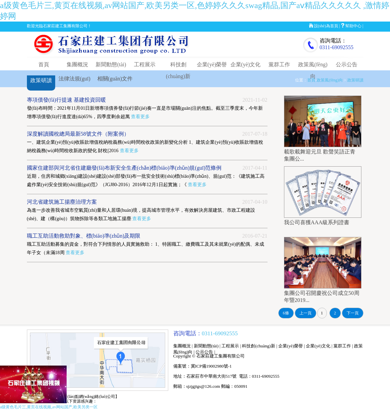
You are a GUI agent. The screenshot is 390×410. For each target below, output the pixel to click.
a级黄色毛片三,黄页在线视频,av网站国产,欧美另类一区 (49, 407)
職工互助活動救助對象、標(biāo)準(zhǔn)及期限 (84, 236)
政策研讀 (41, 80)
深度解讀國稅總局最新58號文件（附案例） (78, 134)
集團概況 (77, 64)
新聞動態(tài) (111, 64)
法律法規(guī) (75, 78)
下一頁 (353, 313)
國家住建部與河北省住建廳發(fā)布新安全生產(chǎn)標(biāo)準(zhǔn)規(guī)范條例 (124, 168)
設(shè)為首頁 (326, 26)
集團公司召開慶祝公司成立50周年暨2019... (322, 293)
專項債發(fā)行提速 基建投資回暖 (66, 100)
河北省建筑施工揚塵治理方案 (62, 202)
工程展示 (144, 64)
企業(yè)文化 (246, 64)
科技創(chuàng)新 (258, 345)
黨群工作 (279, 64)
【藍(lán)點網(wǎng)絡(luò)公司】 (89, 396)
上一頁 (305, 313)
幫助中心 (353, 26)
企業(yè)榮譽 (212, 64)
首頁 (43, 64)
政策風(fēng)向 (330, 80)
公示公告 (346, 64)
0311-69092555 (337, 47)
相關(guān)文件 (115, 78)
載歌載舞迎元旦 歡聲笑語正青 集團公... (322, 152)
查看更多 (140, 116)
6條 (286, 313)
